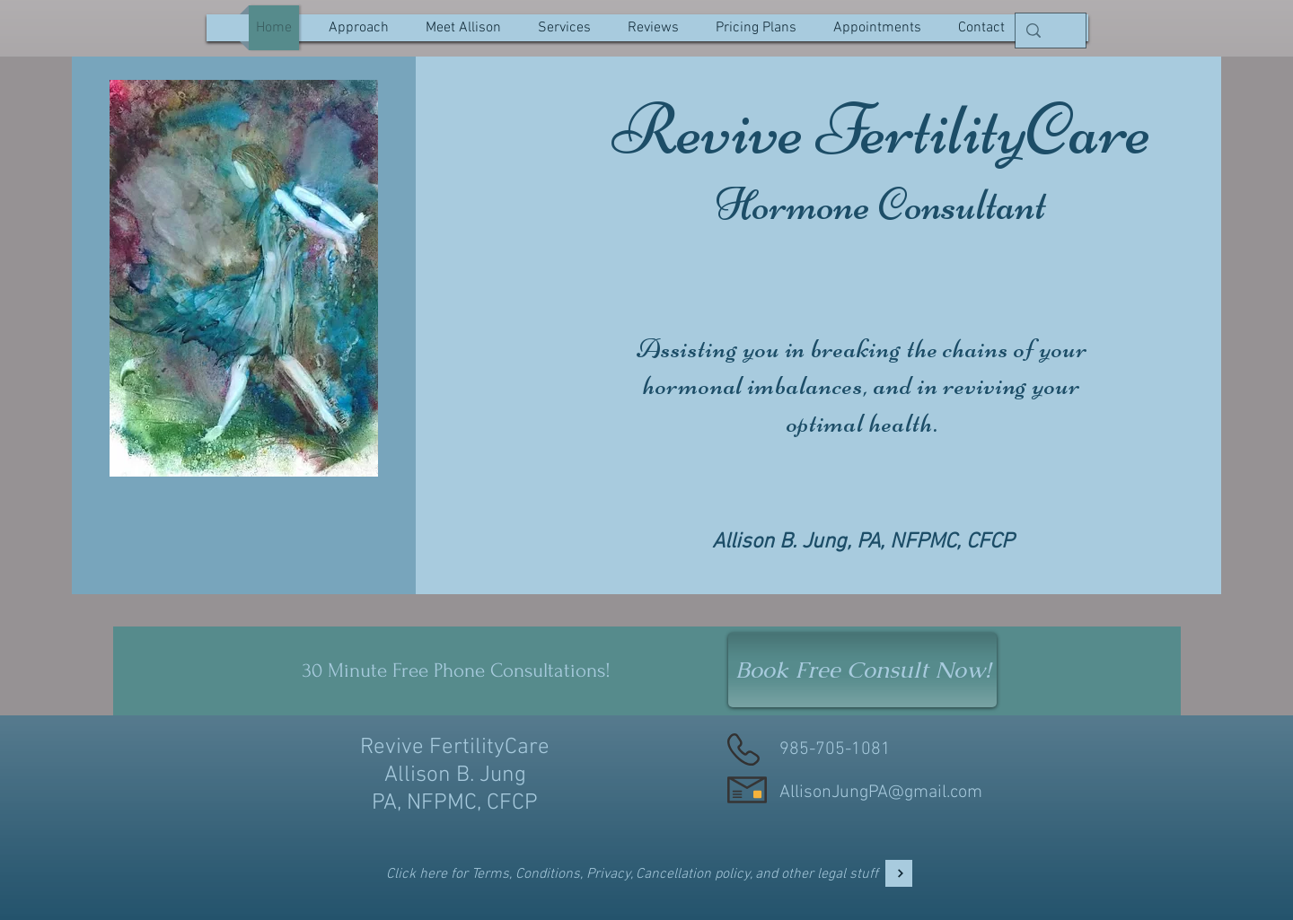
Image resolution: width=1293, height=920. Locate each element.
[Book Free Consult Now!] (862, 670)
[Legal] (898, 873)
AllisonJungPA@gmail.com (880, 792)
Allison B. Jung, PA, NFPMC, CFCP (863, 542)
